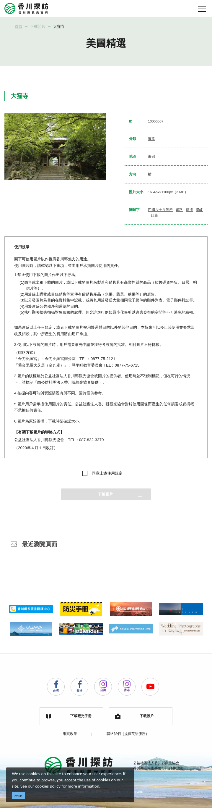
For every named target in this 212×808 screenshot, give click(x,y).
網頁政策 (70, 734)
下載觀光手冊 (69, 716)
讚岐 (199, 210)
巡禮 (189, 210)
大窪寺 (59, 26)
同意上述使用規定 (107, 473)
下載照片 (37, 26)
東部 (151, 156)
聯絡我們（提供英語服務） (128, 734)
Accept (18, 795)
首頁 (18, 26)
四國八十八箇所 (160, 210)
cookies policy (48, 785)
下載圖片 (105, 494)
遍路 (151, 139)
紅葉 (154, 215)
